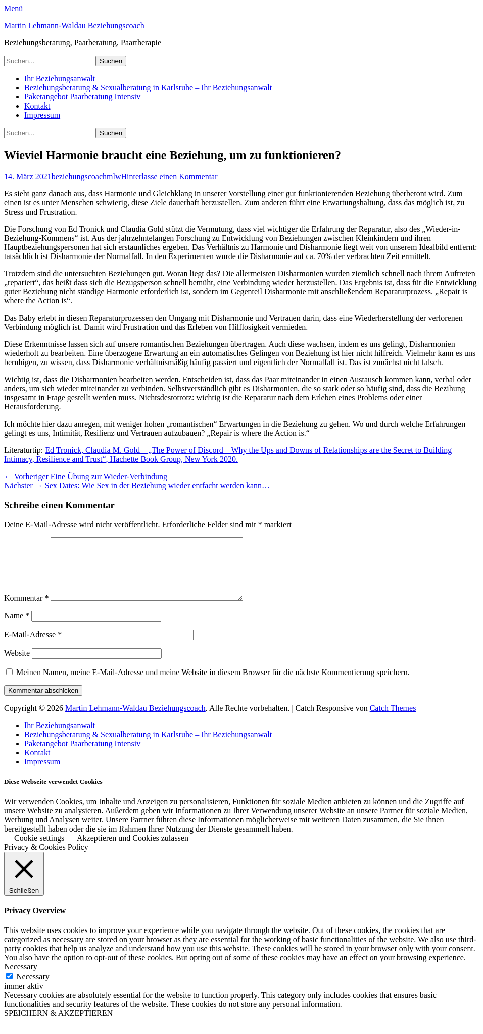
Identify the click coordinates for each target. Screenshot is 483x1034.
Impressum (42, 115)
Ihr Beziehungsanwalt (59, 78)
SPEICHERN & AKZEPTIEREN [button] (58, 1025)
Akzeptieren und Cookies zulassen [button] (132, 850)
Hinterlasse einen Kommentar (169, 176)
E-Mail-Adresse (33, 646)
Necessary (33, 989)
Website (17, 665)
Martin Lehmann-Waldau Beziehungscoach (74, 25)
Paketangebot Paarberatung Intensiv (82, 96)
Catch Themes (393, 720)
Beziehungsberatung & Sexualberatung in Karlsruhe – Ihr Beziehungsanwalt (148, 87)
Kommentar (26, 610)
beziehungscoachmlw (86, 176)
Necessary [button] (20, 978)
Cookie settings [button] (39, 850)
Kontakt (37, 105)
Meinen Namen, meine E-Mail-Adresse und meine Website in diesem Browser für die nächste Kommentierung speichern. (213, 684)
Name (16, 628)
